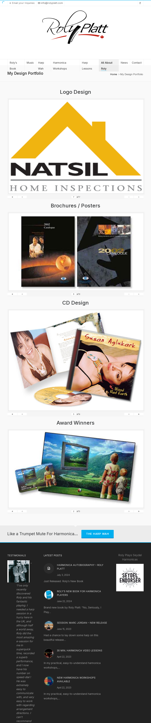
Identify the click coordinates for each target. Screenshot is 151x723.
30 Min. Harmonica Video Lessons (79, 650)
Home (113, 74)
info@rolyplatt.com (50, 2)
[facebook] (140, 3)
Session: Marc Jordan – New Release (82, 622)
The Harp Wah (97, 533)
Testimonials (16, 555)
